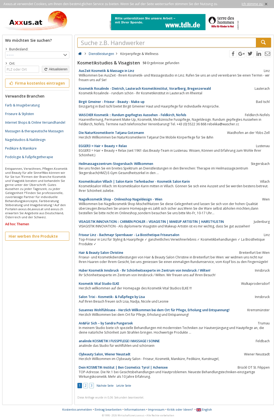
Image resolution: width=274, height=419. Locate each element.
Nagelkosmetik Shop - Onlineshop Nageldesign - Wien (120, 199)
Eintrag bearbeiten (108, 409)
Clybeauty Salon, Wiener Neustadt (105, 354)
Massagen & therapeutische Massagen (34, 131)
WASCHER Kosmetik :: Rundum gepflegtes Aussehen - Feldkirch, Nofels (132, 115)
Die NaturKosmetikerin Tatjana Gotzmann (111, 132)
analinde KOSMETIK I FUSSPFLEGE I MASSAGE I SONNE (119, 341)
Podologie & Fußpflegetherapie (29, 157)
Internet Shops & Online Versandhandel (35, 122)
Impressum (156, 409)
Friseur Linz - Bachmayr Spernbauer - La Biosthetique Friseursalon (129, 235)
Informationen (134, 409)
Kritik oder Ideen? (180, 409)
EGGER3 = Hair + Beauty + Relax (103, 146)
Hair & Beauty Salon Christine (101, 252)
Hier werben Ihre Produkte (33, 236)
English (204, 409)
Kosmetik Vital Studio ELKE (99, 283)
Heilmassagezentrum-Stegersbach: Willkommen (116, 163)
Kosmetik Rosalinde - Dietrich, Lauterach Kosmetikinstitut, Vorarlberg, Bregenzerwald (145, 88)
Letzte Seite (123, 385)
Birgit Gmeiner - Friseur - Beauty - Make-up (112, 101)
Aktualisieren (55, 69)
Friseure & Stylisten (19, 114)
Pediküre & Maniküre (21, 148)
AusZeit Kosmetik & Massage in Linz (106, 70)
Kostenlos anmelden (77, 409)
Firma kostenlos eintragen (37, 83)
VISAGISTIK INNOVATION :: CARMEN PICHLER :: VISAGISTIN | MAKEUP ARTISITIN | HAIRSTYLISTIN (151, 221)
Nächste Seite (105, 385)
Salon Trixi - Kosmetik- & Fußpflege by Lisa (112, 297)
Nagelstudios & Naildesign (25, 139)
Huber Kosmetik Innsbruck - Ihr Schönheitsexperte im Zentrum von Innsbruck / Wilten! (144, 270)
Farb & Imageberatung (22, 105)
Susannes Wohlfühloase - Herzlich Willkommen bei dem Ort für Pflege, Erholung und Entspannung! (154, 310)
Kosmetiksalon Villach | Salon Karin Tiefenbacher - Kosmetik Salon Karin (134, 181)
